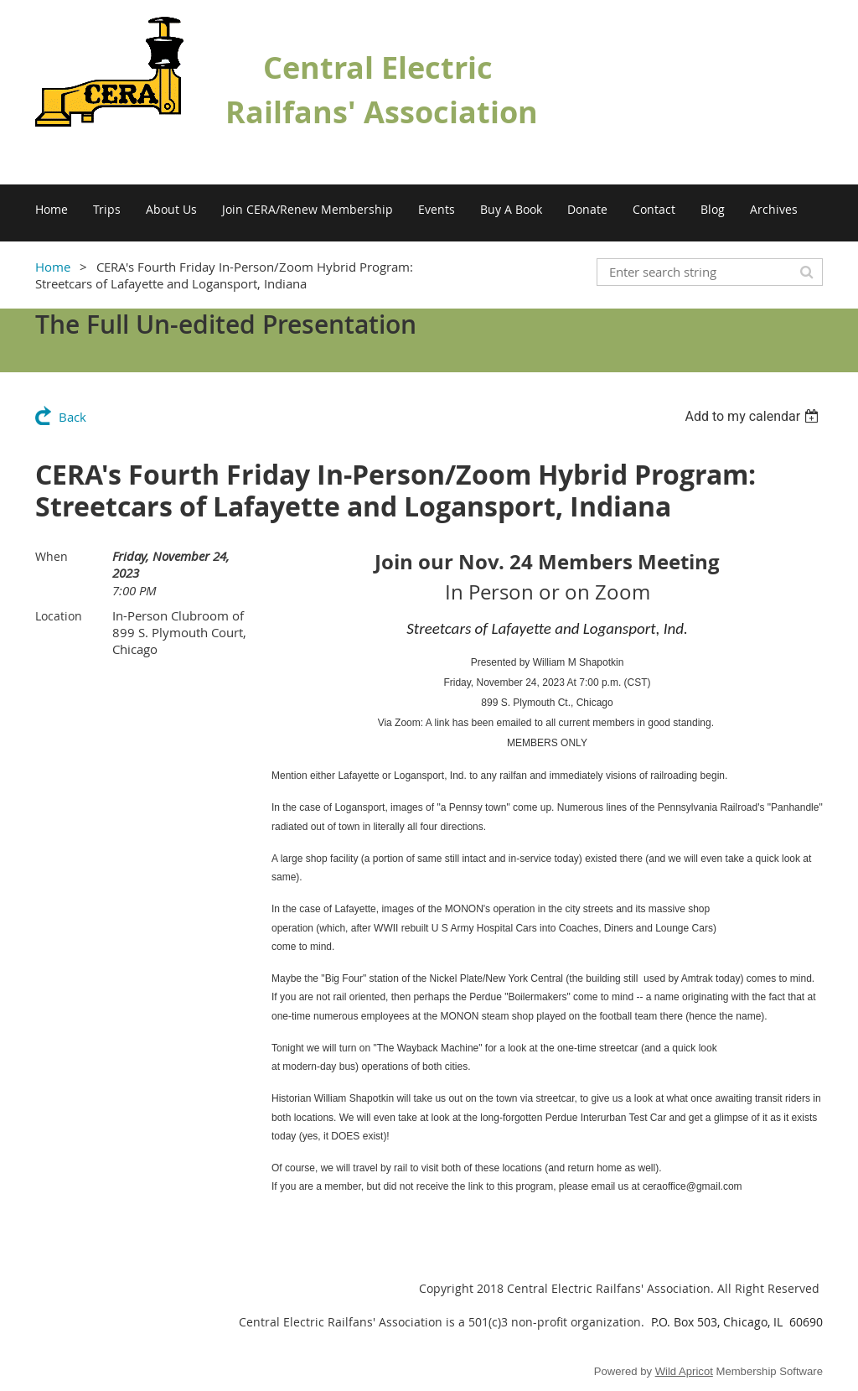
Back (72, 416)
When (51, 556)
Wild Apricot (684, 1371)
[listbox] (754, 416)
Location (58, 616)
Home (52, 266)
